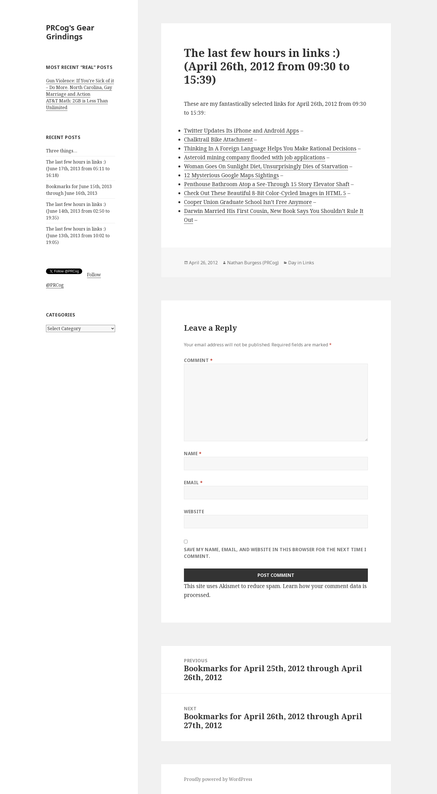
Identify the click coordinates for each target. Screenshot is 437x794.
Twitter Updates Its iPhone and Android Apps (241, 130)
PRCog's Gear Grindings (70, 32)
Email (193, 482)
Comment (198, 360)
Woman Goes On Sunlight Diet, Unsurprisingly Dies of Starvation (266, 166)
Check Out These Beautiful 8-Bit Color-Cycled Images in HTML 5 (265, 193)
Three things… (61, 151)
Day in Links (301, 263)
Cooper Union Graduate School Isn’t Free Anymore (248, 202)
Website (194, 511)
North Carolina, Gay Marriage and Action (79, 90)
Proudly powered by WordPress (218, 779)
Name (193, 453)
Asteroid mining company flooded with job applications (254, 157)
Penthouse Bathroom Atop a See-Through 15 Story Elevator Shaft (266, 184)
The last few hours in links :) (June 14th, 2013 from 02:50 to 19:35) (78, 211)
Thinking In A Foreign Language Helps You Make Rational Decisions (270, 148)
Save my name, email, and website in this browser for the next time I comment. (275, 552)
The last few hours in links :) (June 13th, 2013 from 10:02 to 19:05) (78, 235)
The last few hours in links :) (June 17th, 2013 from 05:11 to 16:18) (78, 168)
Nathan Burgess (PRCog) (253, 263)
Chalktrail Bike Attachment (218, 139)
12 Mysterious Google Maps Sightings (231, 175)
